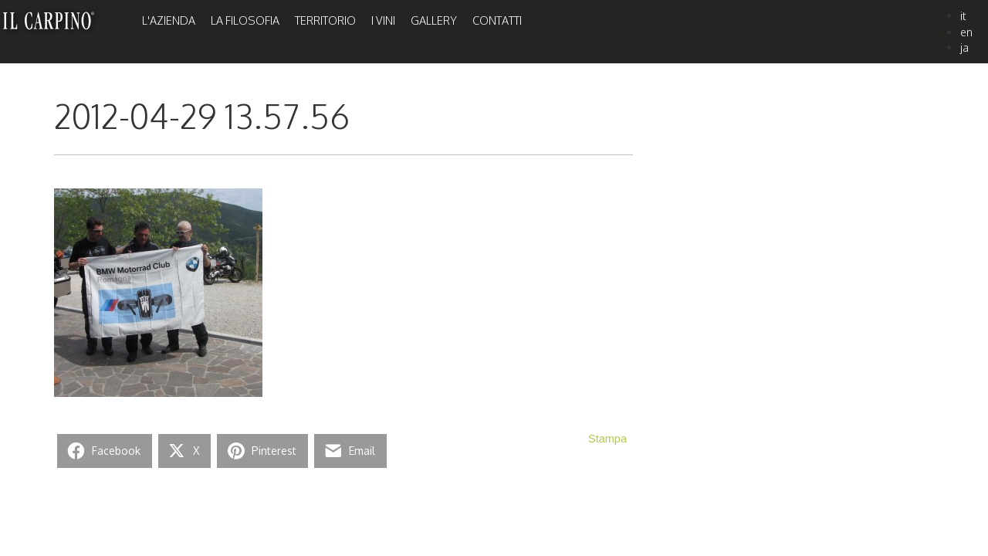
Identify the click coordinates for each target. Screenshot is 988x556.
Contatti (497, 20)
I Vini (383, 20)
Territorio (325, 20)
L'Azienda (168, 20)
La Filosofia (245, 20)
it (963, 15)
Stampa (607, 438)
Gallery (434, 20)
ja (964, 47)
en (966, 32)
